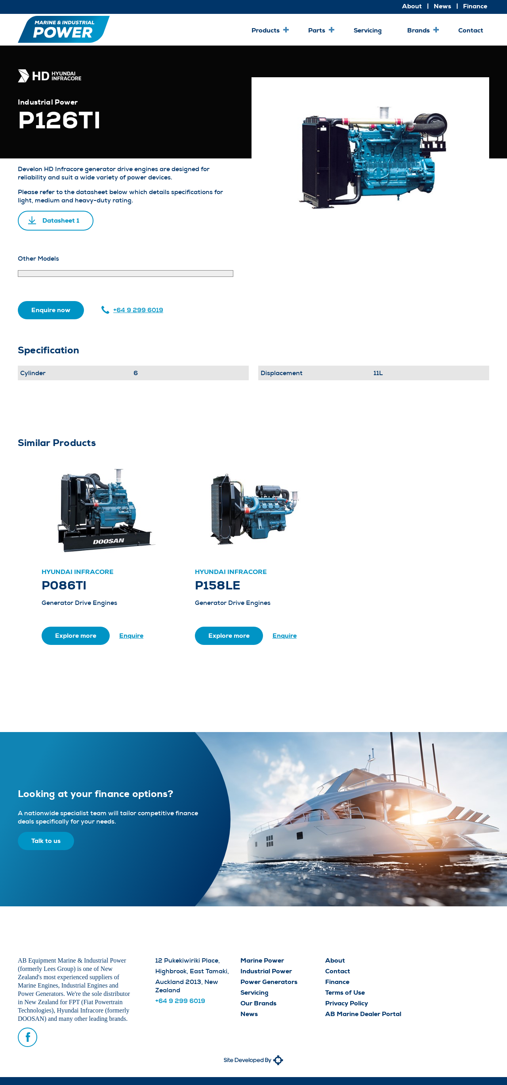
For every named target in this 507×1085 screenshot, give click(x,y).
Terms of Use (345, 992)
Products (266, 30)
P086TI (64, 585)
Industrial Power (266, 971)
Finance (475, 6)
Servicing (368, 30)
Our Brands (258, 1003)
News (442, 6)
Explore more (75, 635)
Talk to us (46, 841)
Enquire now (51, 310)
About (412, 6)
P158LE (217, 585)
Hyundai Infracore (78, 572)
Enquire (131, 635)
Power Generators (268, 982)
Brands (418, 30)
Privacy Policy (346, 1003)
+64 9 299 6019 (138, 310)
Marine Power (262, 960)
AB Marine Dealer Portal (363, 1014)
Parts (316, 30)
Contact (470, 30)
